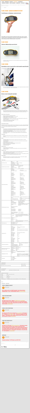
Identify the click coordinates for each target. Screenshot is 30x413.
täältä (12, 316)
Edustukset (11, 1)
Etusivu (3, 1)
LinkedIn (4, 346)
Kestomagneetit (20, 1)
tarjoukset (7, 283)
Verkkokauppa (7, 1)
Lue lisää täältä (12, 330)
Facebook (3, 346)
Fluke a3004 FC (10, 314)
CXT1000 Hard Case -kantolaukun (20, 300)
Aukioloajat (4, 335)
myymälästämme (9, 303)
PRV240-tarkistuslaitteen (15, 325)
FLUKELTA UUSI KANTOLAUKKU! (6, 295)
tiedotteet (3, 283)
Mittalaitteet (15, 1)
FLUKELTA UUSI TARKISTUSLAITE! (7, 320)
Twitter (2, 346)
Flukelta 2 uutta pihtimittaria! (7, 308)
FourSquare (7, 346)
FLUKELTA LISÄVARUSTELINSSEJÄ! (7, 285)
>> (4, 343)
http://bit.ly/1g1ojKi (22, 291)
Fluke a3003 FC (19, 313)
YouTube (6, 346)
